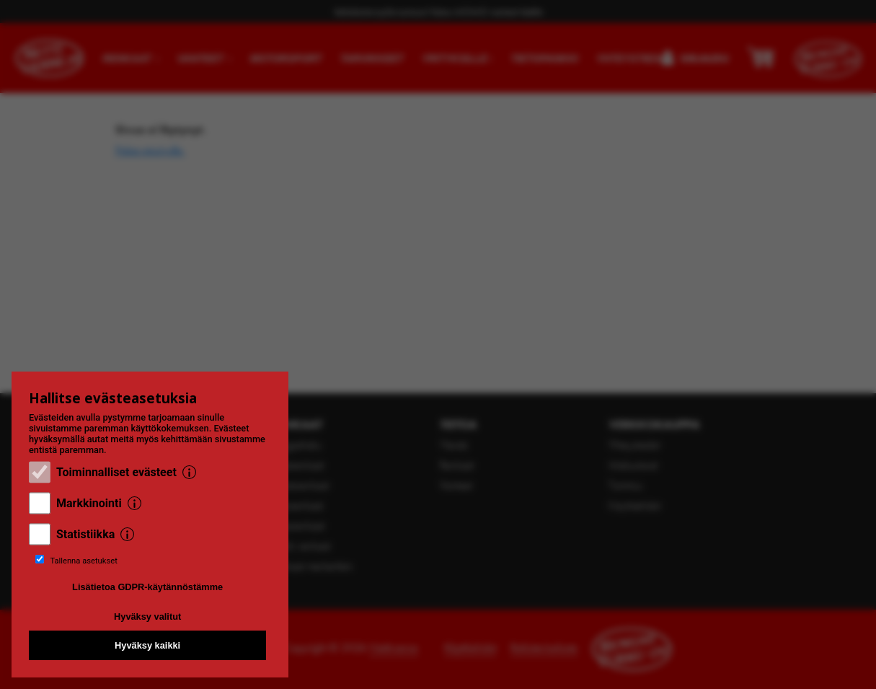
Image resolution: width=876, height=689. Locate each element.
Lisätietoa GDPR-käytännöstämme (147, 587)
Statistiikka (85, 534)
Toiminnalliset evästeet (116, 472)
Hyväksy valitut (147, 616)
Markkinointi (89, 503)
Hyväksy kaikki (147, 645)
